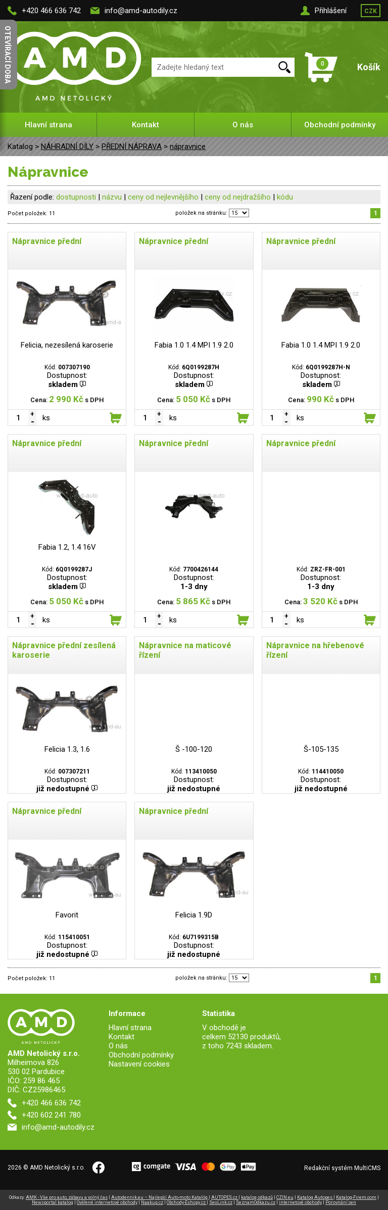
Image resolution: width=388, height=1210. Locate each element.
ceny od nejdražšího (238, 197)
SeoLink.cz (220, 1202)
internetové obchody (300, 1202)
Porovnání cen (340, 1202)
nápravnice (188, 146)
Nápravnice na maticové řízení (185, 650)
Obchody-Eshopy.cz (187, 1202)
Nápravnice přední (46, 241)
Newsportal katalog (52, 1202)
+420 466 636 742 (51, 10)
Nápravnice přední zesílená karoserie (64, 650)
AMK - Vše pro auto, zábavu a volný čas (67, 1197)
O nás (242, 124)
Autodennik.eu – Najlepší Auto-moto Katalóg (160, 1197)
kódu (285, 197)
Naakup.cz (152, 1202)
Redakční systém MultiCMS (342, 1168)
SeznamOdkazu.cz (255, 1202)
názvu (112, 197)
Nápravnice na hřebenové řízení (315, 650)
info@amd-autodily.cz (141, 10)
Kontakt (145, 124)
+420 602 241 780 (51, 1115)
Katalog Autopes (315, 1197)
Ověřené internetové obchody (107, 1202)
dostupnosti (76, 197)
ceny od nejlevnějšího (163, 197)
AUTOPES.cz (224, 1197)
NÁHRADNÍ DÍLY (67, 146)
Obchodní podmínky (339, 124)
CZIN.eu (285, 1197)
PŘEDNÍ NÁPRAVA (132, 146)
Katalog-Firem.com (356, 1197)
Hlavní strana (48, 124)
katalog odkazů (257, 1197)
